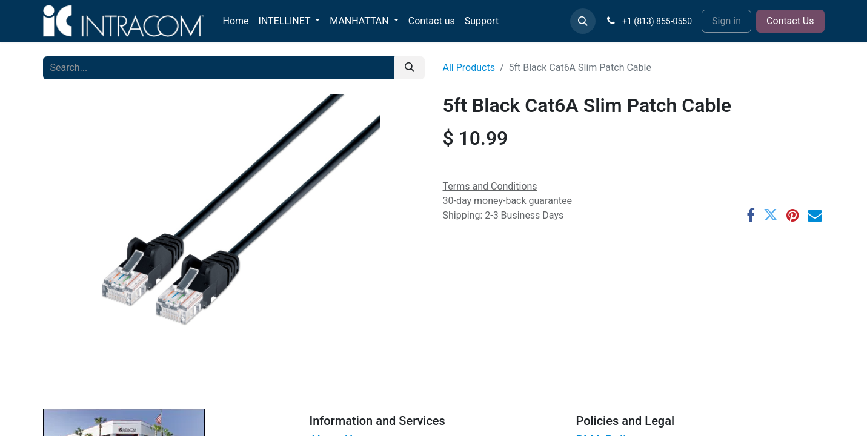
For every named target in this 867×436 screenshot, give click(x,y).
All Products (469, 67)
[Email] (815, 215)
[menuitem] (236, 21)
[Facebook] (750, 215)
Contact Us (790, 21)
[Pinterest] (792, 215)
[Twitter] (770, 215)
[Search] (409, 67)
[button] (583, 21)
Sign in (726, 21)
